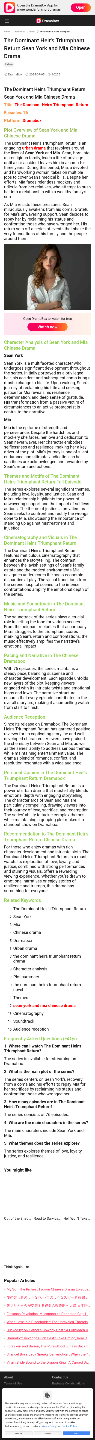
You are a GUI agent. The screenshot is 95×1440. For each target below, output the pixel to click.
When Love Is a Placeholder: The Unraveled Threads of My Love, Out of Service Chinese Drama (49, 1322)
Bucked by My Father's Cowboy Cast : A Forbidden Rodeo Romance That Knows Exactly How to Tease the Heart (49, 1330)
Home (8, 31)
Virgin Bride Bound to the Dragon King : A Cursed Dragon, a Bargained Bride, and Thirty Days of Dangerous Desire (49, 1362)
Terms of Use (13, 1383)
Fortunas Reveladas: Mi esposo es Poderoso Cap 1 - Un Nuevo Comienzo (49, 1314)
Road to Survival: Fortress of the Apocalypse (47, 1218)
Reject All (47, 1432)
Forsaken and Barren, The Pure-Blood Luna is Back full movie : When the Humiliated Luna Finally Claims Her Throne (49, 1346)
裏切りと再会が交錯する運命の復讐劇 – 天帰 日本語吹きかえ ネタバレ (49, 1305)
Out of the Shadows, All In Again (18, 1218)
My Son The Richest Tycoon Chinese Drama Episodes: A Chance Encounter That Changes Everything (49, 1289)
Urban (41, 31)
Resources (24, 31)
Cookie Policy (69, 1424)
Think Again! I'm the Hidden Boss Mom (18, 1267)
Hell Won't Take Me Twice (77, 1218)
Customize (19, 1432)
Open (81, 7)
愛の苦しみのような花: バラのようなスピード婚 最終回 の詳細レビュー (49, 1297)
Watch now (48, 327)
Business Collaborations (68, 1383)
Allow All (76, 1432)
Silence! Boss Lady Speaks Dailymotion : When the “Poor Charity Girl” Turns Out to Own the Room (49, 1354)
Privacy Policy (48, 1424)
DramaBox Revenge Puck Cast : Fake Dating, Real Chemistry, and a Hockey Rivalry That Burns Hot (49, 1338)
